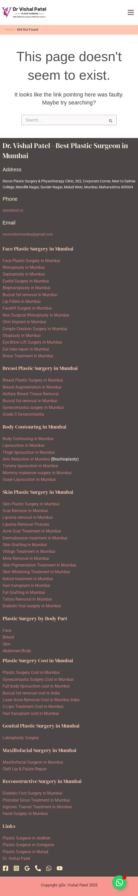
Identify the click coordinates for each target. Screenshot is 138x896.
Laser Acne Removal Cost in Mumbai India (41, 699)
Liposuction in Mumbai (24, 445)
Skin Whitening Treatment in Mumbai (36, 571)
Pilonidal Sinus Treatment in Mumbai (36, 800)
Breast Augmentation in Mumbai (32, 387)
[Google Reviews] (27, 868)
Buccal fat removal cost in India (31, 693)
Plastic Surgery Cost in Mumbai (31, 672)
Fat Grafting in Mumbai (24, 592)
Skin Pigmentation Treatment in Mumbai (39, 565)
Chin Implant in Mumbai (24, 321)
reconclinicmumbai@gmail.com (28, 234)
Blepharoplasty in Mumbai (26, 287)
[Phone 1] (38, 868)
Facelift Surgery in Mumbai (27, 308)
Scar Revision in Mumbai (25, 510)
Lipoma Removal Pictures (26, 524)
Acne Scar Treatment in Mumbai (32, 531)
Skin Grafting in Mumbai (25, 544)
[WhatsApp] (49, 868)
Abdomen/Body (17, 650)
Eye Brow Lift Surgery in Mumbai (32, 342)
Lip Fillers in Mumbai (22, 301)
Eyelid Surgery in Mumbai (26, 281)
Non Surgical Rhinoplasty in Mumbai (36, 315)
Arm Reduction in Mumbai (26, 459)
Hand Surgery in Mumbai (25, 813)
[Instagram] (16, 868)
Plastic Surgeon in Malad (25, 851)
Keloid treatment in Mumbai (28, 578)
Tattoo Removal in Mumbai (27, 599)
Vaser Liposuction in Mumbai (29, 479)
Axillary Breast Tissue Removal (31, 393)
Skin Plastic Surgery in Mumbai (31, 504)
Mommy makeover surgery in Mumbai (37, 472)
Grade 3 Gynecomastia (23, 414)
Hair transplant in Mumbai (26, 585)
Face (7, 630)
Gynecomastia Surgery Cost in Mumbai (38, 679)
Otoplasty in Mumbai (22, 335)
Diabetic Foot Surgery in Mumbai (32, 793)
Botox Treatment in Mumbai (28, 355)
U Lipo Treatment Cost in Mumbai (33, 706)
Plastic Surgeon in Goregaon (28, 844)
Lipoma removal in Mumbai (28, 517)
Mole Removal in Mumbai (26, 558)
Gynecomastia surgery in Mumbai (33, 407)
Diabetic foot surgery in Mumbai (32, 605)
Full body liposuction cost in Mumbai (36, 686)
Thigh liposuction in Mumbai (29, 452)
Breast (8, 637)
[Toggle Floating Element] (119, 882)
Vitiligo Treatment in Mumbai (29, 551)
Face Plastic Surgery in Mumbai (31, 260)
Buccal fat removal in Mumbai (30, 294)
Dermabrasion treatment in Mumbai (35, 538)
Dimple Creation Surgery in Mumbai (35, 328)
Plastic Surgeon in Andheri (26, 838)
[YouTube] (60, 868)
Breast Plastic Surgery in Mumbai (33, 380)
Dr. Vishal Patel (16, 858)
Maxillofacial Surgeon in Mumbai (33, 762)
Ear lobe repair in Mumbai (26, 349)
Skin (7, 644)
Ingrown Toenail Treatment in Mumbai (37, 806)
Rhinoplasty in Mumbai (24, 267)
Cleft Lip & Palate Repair (25, 768)
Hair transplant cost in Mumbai (31, 713)
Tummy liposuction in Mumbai (30, 465)
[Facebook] (5, 868)
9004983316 (13, 210)
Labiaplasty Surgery (21, 737)
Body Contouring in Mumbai (28, 438)
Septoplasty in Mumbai (24, 274)
